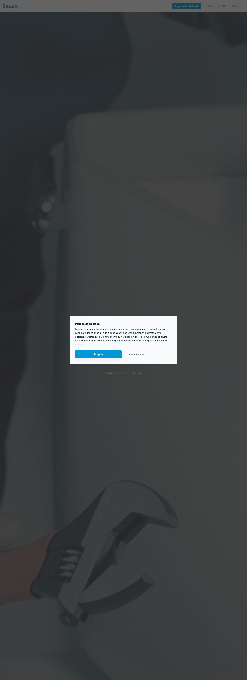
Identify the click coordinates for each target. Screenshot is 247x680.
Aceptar (98, 354)
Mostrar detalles (135, 354)
